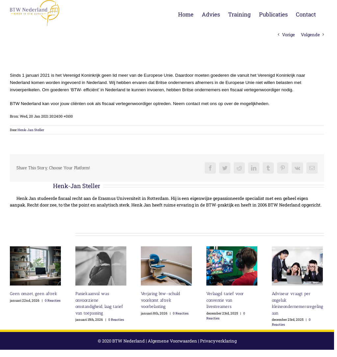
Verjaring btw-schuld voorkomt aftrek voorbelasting (160, 300)
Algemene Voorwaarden (172, 341)
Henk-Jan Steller (30, 130)
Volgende (310, 35)
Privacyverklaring (218, 341)
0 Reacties (53, 300)
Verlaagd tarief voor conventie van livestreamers (225, 300)
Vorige (288, 35)
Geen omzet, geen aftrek (33, 293)
